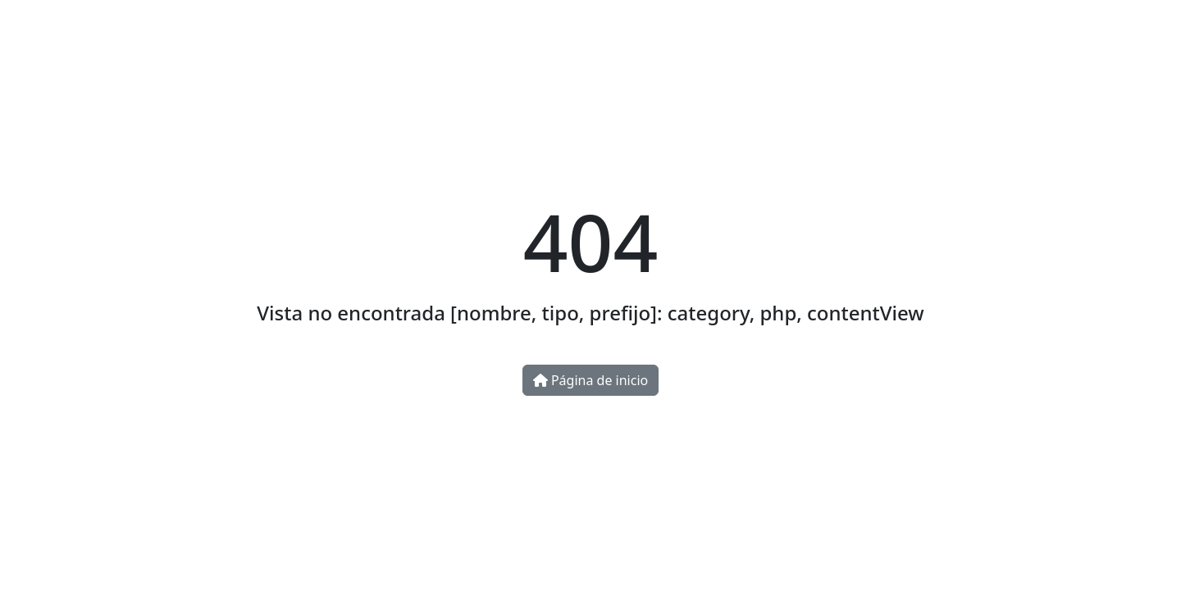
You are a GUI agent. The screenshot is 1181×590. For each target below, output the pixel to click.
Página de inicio (590, 380)
